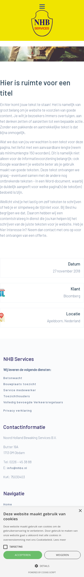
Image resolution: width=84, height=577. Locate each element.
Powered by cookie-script (42, 572)
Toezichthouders (16, 396)
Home (7, 504)
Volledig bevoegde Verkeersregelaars (33, 402)
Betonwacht (12, 378)
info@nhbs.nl (17, 468)
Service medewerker (19, 390)
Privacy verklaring (17, 410)
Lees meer (60, 539)
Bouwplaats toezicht (19, 384)
